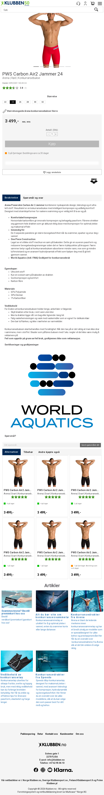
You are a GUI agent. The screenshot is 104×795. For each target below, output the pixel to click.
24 (13, 102)
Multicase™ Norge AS (76, 792)
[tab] (11, 198)
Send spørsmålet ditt (90, 445)
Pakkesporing (28, 734)
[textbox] (41, 445)
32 (43, 102)
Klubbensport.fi (85, 780)
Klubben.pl (52, 783)
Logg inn (85, 3)
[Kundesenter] (78, 3)
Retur (40, 734)
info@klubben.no (56, 760)
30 (35, 102)
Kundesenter (66, 734)
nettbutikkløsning (47, 792)
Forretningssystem (27, 792)
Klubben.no (35, 780)
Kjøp (52, 144)
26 (20, 102)
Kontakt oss (51, 734)
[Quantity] (52, 134)
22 (5, 102)
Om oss (80, 734)
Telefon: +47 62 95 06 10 (52, 763)
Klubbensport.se (59, 780)
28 (28, 102)
